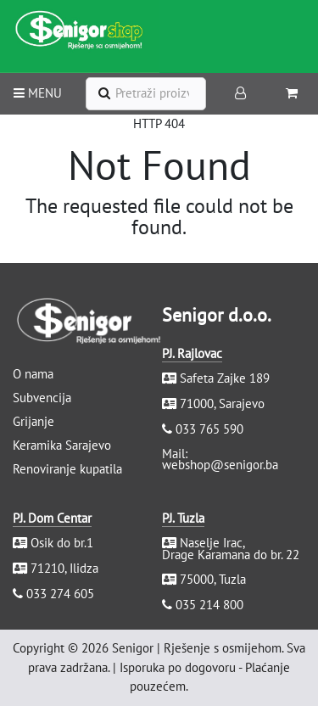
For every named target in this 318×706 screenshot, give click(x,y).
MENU (38, 93)
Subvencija (42, 397)
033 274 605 (60, 594)
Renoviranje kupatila (67, 469)
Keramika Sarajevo (62, 445)
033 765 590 (209, 429)
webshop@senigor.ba (220, 465)
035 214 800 (209, 605)
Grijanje (33, 421)
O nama (33, 374)
